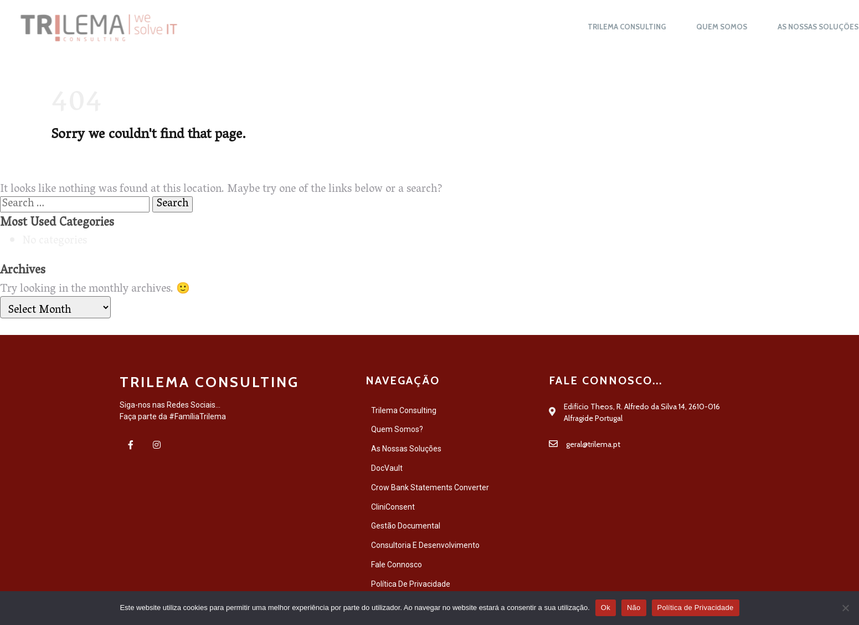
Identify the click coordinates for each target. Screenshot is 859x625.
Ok (605, 607)
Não (634, 607)
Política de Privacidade (695, 607)
